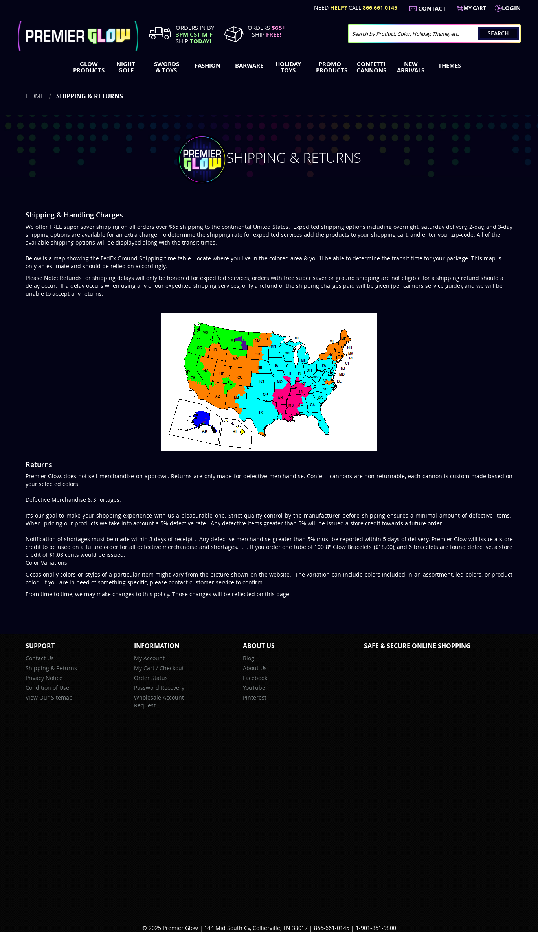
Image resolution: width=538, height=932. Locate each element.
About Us (255, 668)
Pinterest (254, 697)
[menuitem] (87, 67)
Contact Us (40, 658)
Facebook (255, 678)
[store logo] (78, 36)
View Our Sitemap (49, 697)
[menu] (269, 68)
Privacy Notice (44, 678)
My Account (149, 658)
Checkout (172, 668)
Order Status (151, 678)
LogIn (511, 8)
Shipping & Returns (51, 668)
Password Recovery (159, 687)
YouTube (254, 687)
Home (35, 96)
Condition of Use (47, 687)
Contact (432, 8)
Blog (248, 658)
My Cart (144, 668)
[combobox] (434, 33)
